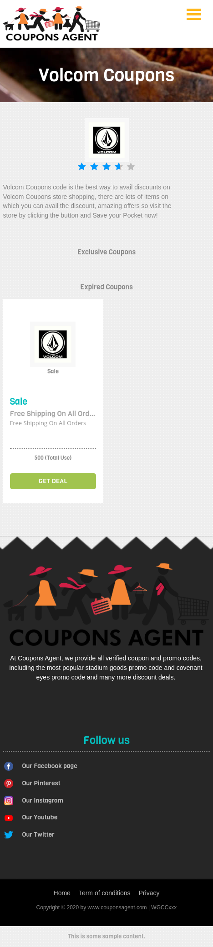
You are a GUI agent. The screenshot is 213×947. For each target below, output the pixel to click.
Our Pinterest (41, 783)
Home (62, 893)
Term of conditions (105, 893)
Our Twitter (38, 834)
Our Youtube (40, 817)
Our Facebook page (49, 766)
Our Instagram (42, 800)
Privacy (149, 893)
